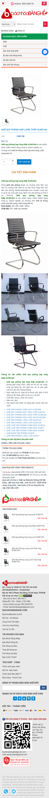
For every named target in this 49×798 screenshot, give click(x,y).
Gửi (43, 688)
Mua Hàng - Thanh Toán (12, 678)
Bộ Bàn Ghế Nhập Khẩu (12, 55)
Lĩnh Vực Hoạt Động (10, 625)
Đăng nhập (7, 31)
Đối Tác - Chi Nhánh (10, 618)
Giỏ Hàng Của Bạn (9, 653)
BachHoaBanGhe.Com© (12, 614)
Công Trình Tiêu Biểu (10, 622)
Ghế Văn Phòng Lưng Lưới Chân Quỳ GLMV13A (26, 561)
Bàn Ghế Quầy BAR (10, 51)
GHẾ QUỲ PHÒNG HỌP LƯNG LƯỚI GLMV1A (26, 412)
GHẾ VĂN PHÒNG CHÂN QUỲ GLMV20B (24, 409)
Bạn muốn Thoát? (9, 657)
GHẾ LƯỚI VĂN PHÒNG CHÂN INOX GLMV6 (25, 430)
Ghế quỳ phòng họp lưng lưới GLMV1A (27, 514)
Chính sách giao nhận (11, 666)
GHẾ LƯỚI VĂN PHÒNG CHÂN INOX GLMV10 (26, 425)
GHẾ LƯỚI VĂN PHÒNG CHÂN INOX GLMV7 (25, 428)
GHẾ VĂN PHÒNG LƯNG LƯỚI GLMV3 (23, 436)
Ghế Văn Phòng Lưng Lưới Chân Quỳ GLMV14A (26, 549)
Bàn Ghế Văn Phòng (11, 65)
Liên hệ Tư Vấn (8, 629)
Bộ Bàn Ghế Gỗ (9, 60)
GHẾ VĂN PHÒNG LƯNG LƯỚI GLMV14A (24, 420)
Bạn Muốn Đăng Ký (10, 642)
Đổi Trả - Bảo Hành (10, 670)
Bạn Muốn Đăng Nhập (11, 638)
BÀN (5, 42)
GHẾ (5, 46)
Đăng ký (20, 31)
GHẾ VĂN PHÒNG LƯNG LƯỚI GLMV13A (24, 423)
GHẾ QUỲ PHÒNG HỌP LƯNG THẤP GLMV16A (26, 415)
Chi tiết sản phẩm (24, 172)
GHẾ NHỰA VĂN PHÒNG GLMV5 (20, 433)
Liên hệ (20, 136)
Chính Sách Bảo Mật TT (11, 674)
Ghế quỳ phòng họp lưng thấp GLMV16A (28, 526)
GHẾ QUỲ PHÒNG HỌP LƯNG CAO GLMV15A (26, 417)
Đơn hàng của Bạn (9, 646)
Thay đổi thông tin (9, 650)
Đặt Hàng (24, 162)
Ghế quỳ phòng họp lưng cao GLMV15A (28, 537)
